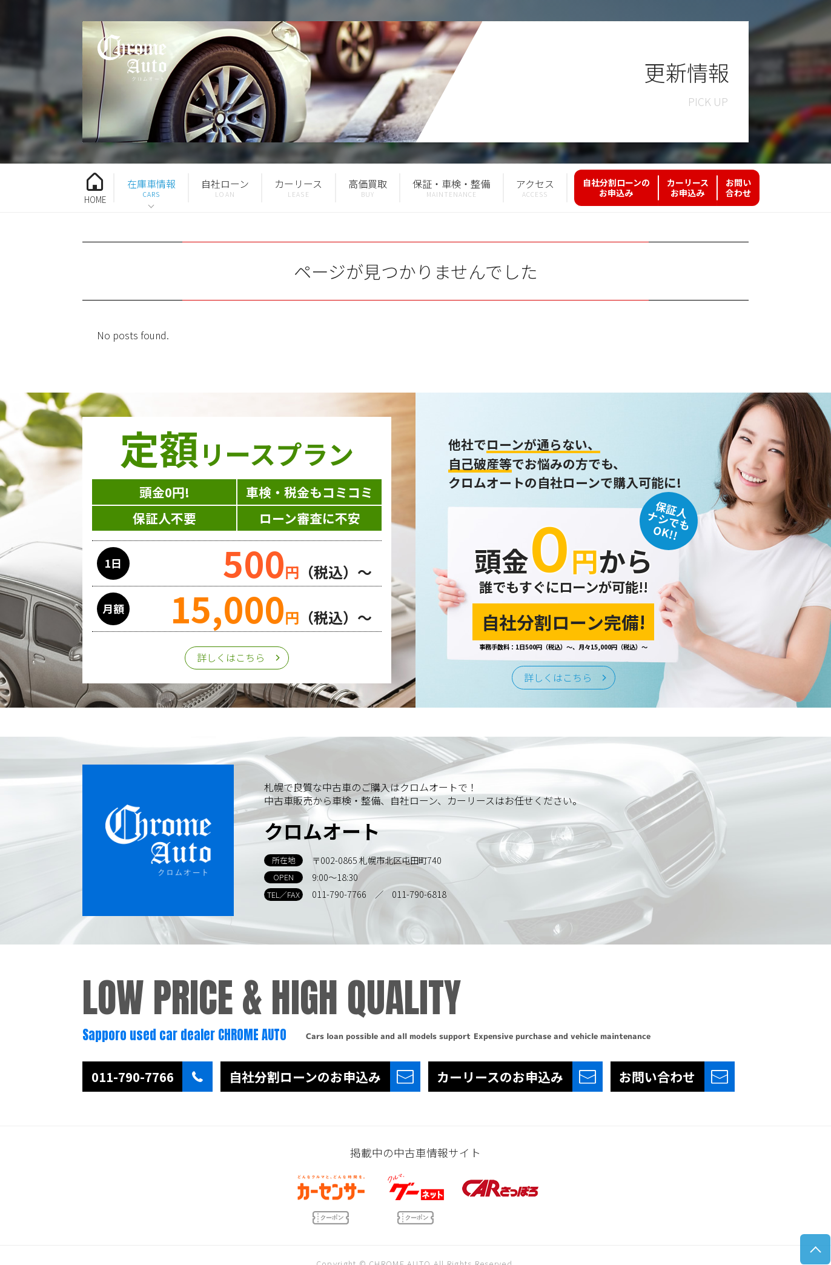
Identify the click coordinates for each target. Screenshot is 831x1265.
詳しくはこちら (231, 657)
